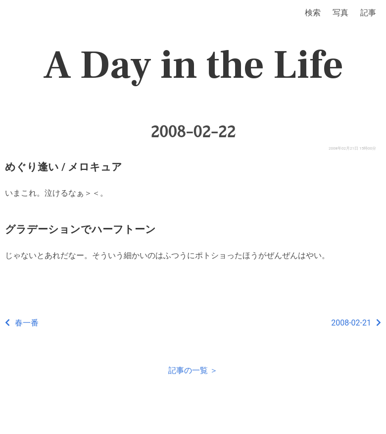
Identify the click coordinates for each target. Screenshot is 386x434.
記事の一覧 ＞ (193, 370)
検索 (313, 12)
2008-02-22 (193, 132)
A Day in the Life (193, 65)
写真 (340, 12)
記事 (368, 12)
